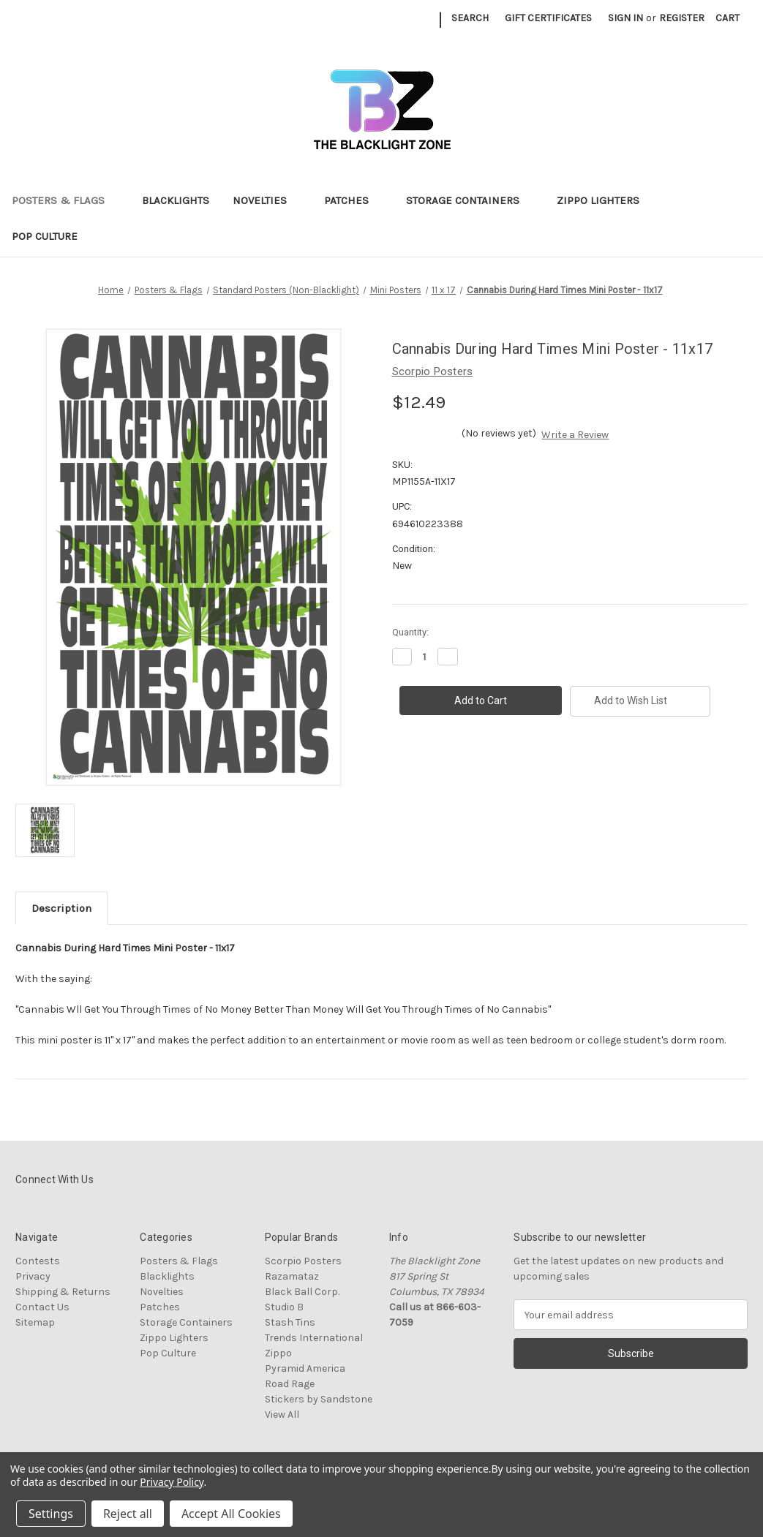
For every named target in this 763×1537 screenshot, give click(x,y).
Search (470, 18)
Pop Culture (51, 236)
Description (61, 908)
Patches (353, 200)
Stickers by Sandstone (318, 1399)
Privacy (32, 1276)
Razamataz (292, 1276)
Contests (37, 1261)
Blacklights (175, 200)
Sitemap (35, 1322)
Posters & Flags (65, 200)
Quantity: (410, 632)
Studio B (284, 1307)
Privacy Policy (171, 1482)
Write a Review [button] (575, 434)
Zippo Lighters (605, 200)
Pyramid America (305, 1368)
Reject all (127, 1514)
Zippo (278, 1353)
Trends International (314, 1338)
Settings (51, 1514)
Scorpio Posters (303, 1261)
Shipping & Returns (62, 1291)
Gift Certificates (548, 18)
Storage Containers (469, 200)
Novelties (267, 200)
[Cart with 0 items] (727, 18)
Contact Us (42, 1307)
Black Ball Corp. (302, 1291)
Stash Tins (290, 1322)
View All (282, 1414)
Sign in (625, 18)
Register (681, 18)
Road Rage (290, 1384)
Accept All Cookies (231, 1514)
